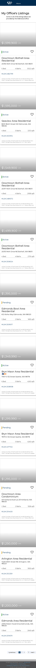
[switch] (32, 50)
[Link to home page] (9, 3)
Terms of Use (13, 664)
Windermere (27, 662)
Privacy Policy (22, 664)
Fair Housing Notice (24, 665)
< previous (11, 652)
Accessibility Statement (13, 665)
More (18, 3)
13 (28, 652)
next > (33, 652)
